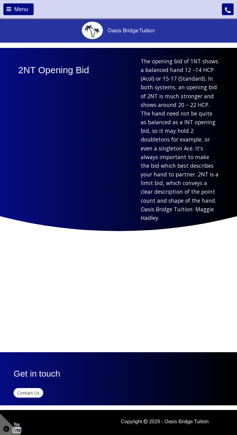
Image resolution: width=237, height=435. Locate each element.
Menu (17, 9)
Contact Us (28, 393)
